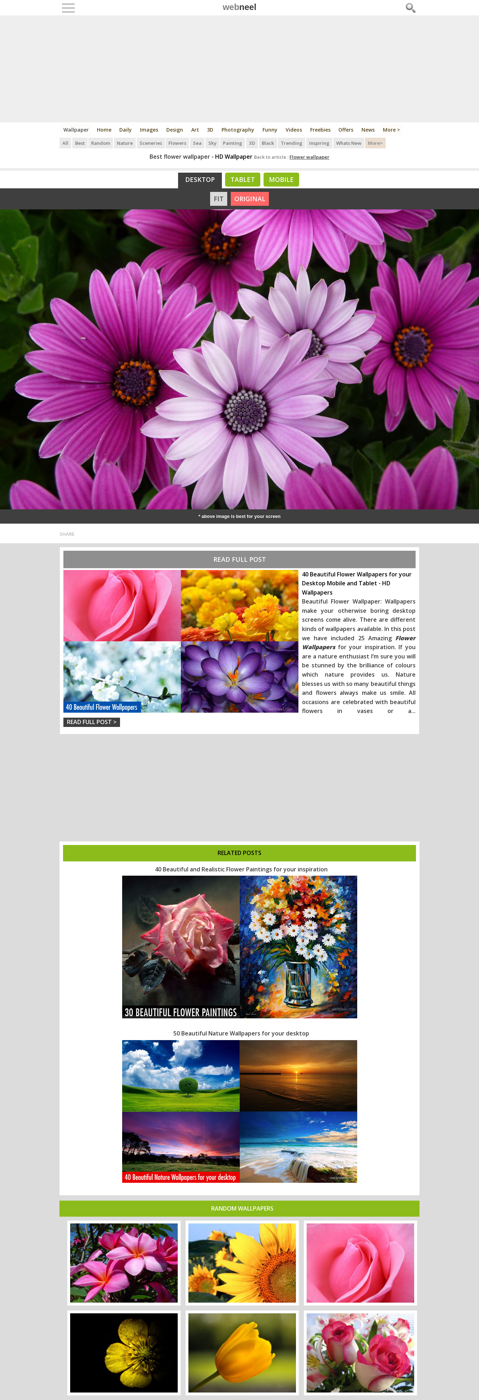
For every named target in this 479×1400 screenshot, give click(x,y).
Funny (270, 129)
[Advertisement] (239, 69)
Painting (233, 142)
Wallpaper (76, 129)
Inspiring (319, 142)
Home (104, 129)
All (65, 142)
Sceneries (151, 142)
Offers (346, 129)
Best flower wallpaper (180, 157)
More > (392, 129)
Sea (198, 142)
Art (195, 129)
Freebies (321, 129)
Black (268, 142)
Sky (213, 142)
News (369, 129)
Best (80, 142)
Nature (125, 142)
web (239, 7)
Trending (292, 142)
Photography (238, 129)
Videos (294, 129)
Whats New (349, 142)
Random (101, 142)
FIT (219, 198)
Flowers (178, 142)
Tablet (242, 179)
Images (149, 129)
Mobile (281, 179)
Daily (126, 129)
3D (211, 129)
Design (175, 129)
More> (376, 142)
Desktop (200, 179)
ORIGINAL (249, 198)
